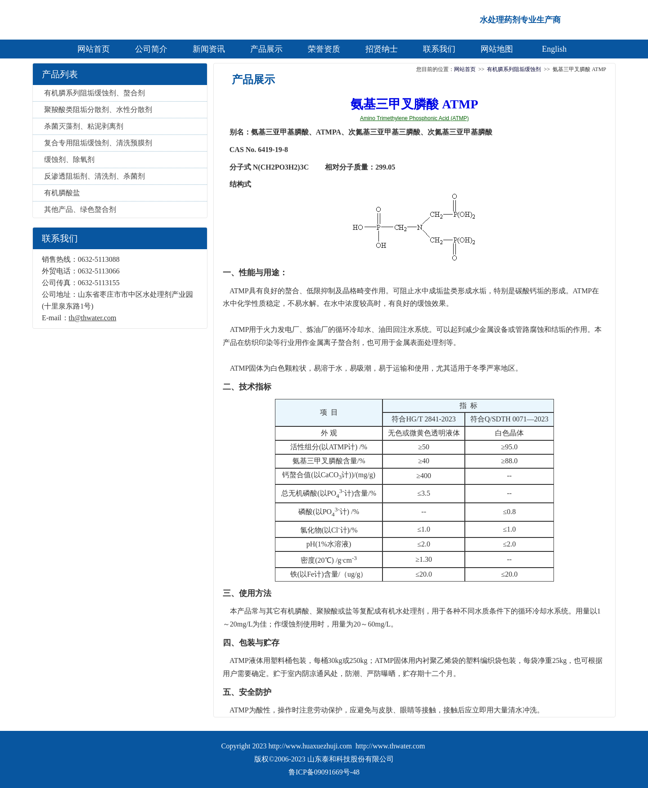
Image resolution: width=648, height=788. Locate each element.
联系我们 (439, 49)
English (554, 49)
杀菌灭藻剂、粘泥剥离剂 (83, 126)
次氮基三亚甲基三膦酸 (384, 132)
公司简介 (151, 49)
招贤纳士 (381, 49)
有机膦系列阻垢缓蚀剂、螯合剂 (94, 93)
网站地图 (497, 49)
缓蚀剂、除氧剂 (69, 159)
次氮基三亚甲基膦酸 (460, 132)
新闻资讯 (209, 49)
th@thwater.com (93, 318)
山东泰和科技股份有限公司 (350, 759)
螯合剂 (349, 342)
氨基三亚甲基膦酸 (280, 132)
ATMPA (328, 132)
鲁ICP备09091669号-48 (324, 772)
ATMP (239, 291)
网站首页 (93, 49)
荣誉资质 (324, 49)
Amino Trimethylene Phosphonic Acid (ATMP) (414, 118)
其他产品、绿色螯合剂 (80, 209)
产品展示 (266, 49)
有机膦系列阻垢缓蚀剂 (514, 69)
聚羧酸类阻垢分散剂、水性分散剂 (98, 109)
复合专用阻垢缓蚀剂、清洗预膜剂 (98, 143)
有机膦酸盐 (62, 193)
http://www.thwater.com (390, 746)
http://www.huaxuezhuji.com (310, 746)
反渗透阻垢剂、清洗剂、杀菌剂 (94, 176)
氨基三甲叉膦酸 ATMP (414, 104)
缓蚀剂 (292, 624)
